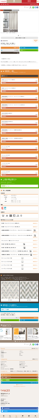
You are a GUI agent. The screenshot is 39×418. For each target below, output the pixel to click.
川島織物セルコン (4, 352)
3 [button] (19, 341)
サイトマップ (3, 404)
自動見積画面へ (4, 82)
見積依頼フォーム (22, 50)
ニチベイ (21, 351)
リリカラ (2, 356)
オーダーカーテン (4, 361)
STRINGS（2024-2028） (7, 44)
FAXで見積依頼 (6, 380)
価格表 (36, 89)
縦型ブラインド (22, 364)
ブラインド (2, 363)
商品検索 (2, 400)
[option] (19, 22)
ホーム (2, 10)
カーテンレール (22, 361)
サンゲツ (2, 44)
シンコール (21, 352)
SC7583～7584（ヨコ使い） (33, 336)
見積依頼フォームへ (5, 186)
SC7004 (29, 300)
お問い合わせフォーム (6, 374)
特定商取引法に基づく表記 (5, 403)
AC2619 (1, 336)
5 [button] (23, 341)
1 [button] (18, 35)
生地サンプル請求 (22, 47)
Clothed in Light (13, 44)
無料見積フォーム (29, 1)
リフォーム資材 (22, 367)
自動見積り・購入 (16, 47)
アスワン (2, 355)
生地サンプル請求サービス (9, 279)
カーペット (2, 367)
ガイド (14, 2)
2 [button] (20, 35)
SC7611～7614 (17, 336)
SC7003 (10, 300)
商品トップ (17, 317)
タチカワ (2, 351)
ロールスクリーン (22, 363)
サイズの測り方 (16, 50)
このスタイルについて (5, 89)
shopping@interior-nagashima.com (20, 386)
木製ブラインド (3, 364)
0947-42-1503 (34, 382)
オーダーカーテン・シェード (8, 10)
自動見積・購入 (36, 317)
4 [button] (21, 341)
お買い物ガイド (3, 399)
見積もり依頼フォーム (6, 377)
